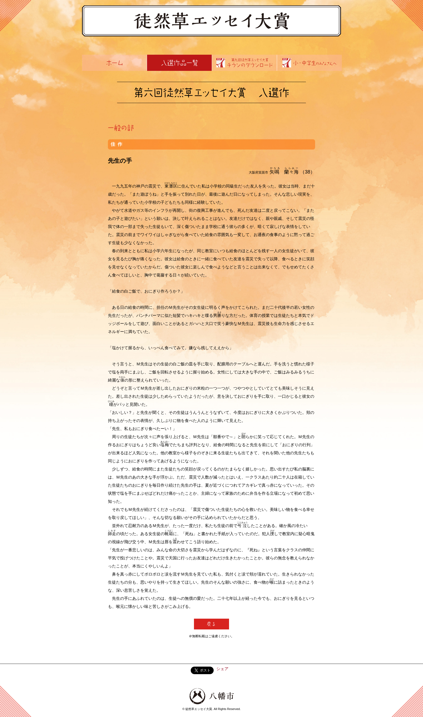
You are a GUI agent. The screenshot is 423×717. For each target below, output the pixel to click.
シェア (222, 668)
